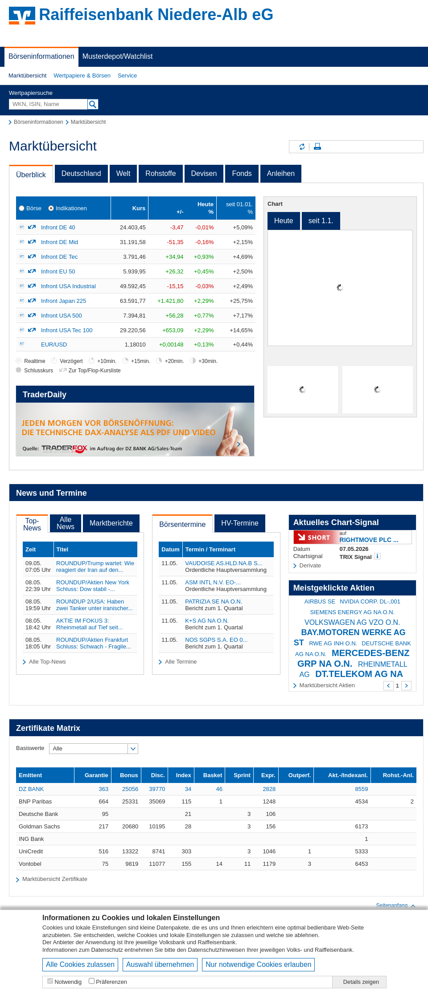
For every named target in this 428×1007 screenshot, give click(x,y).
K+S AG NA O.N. (207, 620)
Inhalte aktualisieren (301, 147)
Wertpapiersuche (31, 93)
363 (103, 789)
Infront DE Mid (59, 242)
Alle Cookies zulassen (80, 964)
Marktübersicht (27, 75)
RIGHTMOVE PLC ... (369, 539)
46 (219, 789)
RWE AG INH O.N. (333, 643)
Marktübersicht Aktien (327, 685)
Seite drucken (317, 147)
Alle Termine (181, 661)
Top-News (32, 524)
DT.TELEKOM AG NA (359, 674)
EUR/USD (54, 344)
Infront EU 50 (58, 271)
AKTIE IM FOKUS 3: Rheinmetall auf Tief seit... (89, 624)
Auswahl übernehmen (160, 964)
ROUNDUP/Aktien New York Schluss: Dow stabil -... (92, 585)
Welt (123, 173)
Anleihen (281, 173)
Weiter (406, 685)
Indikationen (71, 208)
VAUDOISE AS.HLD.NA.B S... (223, 563)
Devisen (204, 173)
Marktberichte (111, 523)
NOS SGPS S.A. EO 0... (216, 639)
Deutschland (81, 173)
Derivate (310, 565)
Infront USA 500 (61, 315)
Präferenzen (111, 981)
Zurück (388, 685)
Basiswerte (30, 748)
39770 (157, 789)
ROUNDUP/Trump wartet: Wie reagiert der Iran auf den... (95, 566)
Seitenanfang (396, 905)
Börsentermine (182, 524)
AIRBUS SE (320, 601)
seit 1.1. (321, 220)
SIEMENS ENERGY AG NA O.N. (352, 612)
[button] (27, 76)
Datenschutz (107, 949)
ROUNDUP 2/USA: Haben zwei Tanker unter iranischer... (94, 605)
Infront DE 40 (58, 227)
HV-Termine (240, 523)
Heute (283, 220)
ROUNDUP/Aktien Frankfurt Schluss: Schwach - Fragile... (93, 643)
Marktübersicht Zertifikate (54, 879)
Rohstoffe (160, 173)
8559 (361, 789)
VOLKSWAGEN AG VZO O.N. (352, 622)
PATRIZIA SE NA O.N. (213, 601)
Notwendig (68, 981)
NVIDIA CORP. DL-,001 (370, 601)
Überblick (31, 175)
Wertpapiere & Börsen (82, 75)
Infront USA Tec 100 (66, 330)
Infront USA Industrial (68, 286)
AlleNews (65, 523)
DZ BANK (31, 789)
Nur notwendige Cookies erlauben (258, 964)
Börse (33, 208)
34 (188, 789)
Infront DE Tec (59, 256)
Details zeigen (361, 981)
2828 (269, 789)
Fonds (241, 173)
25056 (130, 789)
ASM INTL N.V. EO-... (213, 582)
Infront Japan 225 (63, 301)
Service (127, 75)
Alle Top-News (47, 661)
